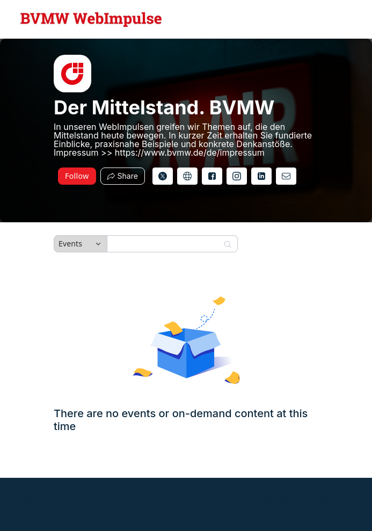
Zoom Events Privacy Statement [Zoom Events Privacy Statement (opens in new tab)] (258, 500)
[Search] (165, 244)
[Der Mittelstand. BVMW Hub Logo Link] (91, 19)
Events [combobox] (70, 243)
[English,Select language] (333, 19)
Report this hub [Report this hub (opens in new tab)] (336, 500)
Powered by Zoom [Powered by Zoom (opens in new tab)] (35, 500)
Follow (77, 176)
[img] (72, 73)
